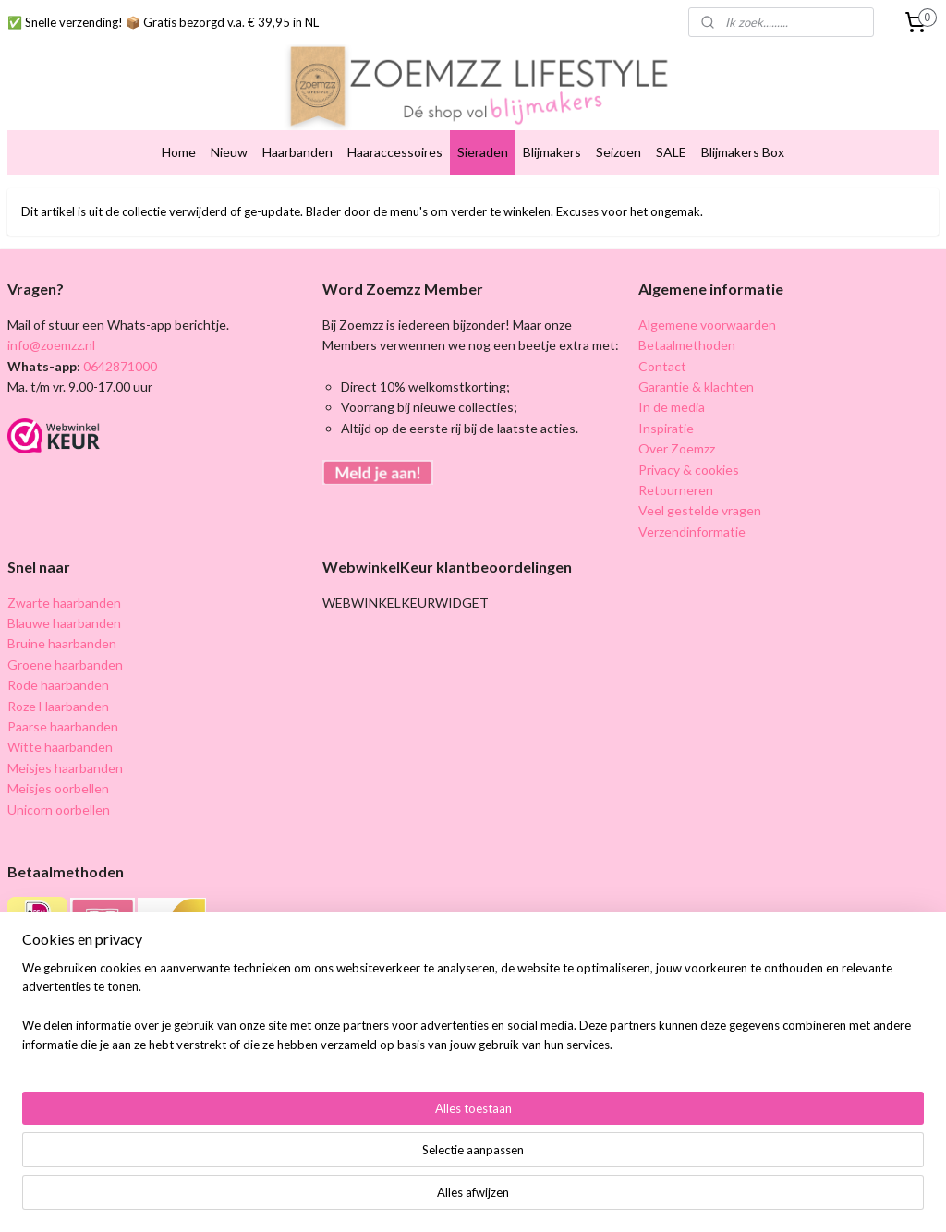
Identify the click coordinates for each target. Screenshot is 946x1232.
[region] (351, 1163)
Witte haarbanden (60, 747)
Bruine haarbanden (61, 643)
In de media (671, 407)
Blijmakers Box (742, 152)
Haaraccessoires (395, 152)
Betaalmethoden (686, 345)
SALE (671, 152)
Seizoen (618, 152)
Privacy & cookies (688, 469)
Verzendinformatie (692, 531)
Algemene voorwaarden (707, 324)
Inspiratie (666, 428)
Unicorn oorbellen (58, 809)
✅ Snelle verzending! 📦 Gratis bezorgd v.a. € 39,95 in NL (163, 22)
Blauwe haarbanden (64, 623)
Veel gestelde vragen (699, 510)
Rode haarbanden (58, 685)
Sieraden (482, 152)
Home (179, 152)
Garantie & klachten (696, 386)
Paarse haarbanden (62, 726)
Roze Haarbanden (58, 706)
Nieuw (229, 152)
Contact (662, 366)
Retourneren (675, 490)
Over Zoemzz (676, 448)
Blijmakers (552, 152)
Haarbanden (297, 152)
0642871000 (118, 366)
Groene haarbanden (65, 664)
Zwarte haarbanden (64, 602)
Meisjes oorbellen (58, 788)
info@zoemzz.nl (51, 345)
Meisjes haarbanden (65, 768)
